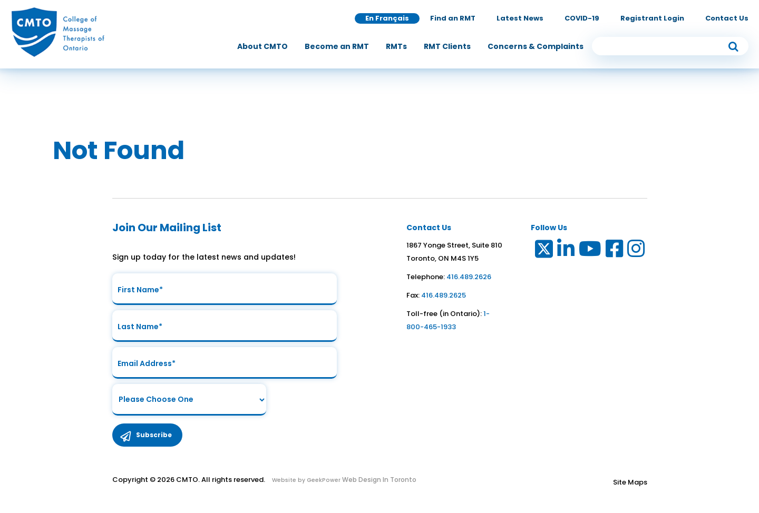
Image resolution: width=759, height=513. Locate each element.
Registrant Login (652, 18)
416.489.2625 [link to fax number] (443, 295)
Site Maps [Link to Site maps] (630, 482)
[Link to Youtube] (590, 251)
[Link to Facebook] (615, 251)
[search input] (670, 46)
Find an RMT (452, 18)
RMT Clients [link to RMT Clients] (447, 46)
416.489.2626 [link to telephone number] (468, 277)
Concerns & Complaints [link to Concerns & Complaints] (535, 46)
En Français (387, 18)
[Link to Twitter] (543, 251)
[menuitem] (262, 46)
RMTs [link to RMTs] (396, 46)
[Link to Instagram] (636, 251)
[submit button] (733, 46)
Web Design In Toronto (378, 479)
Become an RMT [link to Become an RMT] (337, 46)
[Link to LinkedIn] (566, 251)
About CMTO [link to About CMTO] (262, 46)
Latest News (520, 18)
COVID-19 (582, 18)
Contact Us (726, 18)
